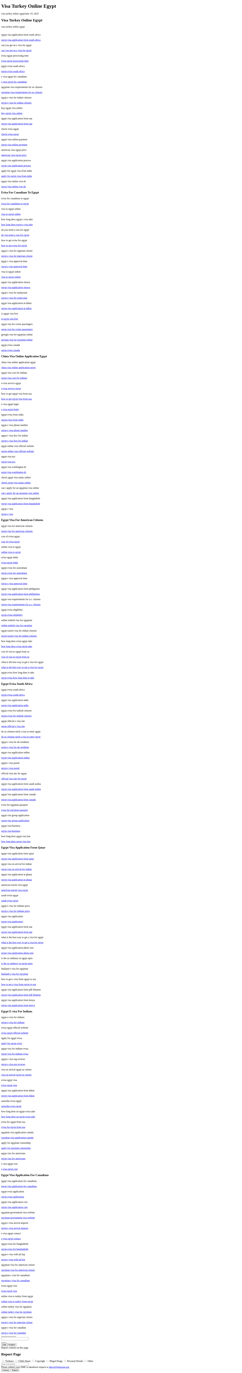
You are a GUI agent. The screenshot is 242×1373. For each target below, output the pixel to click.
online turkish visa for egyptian (16, 625)
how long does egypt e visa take (17, 224)
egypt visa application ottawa (15, 287)
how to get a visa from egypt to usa (18, 984)
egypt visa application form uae (16, 932)
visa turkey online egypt (13, 13)
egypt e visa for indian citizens (16, 102)
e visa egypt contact (11, 1238)
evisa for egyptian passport (14, 810)
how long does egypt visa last (15, 841)
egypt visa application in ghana (16, 879)
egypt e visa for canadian (13, 1333)
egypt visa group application (15, 820)
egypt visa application (12, 921)
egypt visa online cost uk (13, 186)
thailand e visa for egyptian (14, 974)
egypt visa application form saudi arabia (21, 789)
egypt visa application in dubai (16, 308)
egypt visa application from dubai (17, 1095)
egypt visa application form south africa (21, 40)
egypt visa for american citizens (17, 531)
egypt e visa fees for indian (14, 440)
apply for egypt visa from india (16, 176)
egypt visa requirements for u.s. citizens (21, 604)
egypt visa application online (15, 757)
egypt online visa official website (17, 451)
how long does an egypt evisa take (18, 1116)
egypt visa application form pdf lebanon (21, 995)
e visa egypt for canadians (14, 82)
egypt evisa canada (10, 350)
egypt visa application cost (14, 1207)
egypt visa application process (16, 165)
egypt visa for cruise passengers (17, 329)
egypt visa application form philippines (20, 594)
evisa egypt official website (14, 1033)
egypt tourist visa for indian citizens (19, 636)
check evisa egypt (10, 134)
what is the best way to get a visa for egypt (22, 667)
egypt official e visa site (13, 726)
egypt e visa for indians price (15, 911)
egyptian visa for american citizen (18, 1270)
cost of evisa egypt (10, 541)
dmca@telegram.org (59, 1367)
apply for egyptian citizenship (16, 1148)
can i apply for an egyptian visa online (20, 493)
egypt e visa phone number (14, 430)
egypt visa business (10, 831)
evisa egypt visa (9, 1085)
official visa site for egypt (14, 778)
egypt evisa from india (12, 420)
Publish (11, 1345)
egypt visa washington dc (13, 472)
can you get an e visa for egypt (16, 50)
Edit (4, 1345)
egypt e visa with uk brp (13, 1259)
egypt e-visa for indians (13, 1022)
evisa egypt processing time (15, 61)
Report (15, 1370)
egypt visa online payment (14, 144)
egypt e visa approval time (14, 266)
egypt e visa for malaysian (14, 298)
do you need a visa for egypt (15, 235)
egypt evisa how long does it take (17, 677)
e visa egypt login (10, 409)
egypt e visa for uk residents (15, 747)
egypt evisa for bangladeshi (14, 1249)
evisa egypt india (9, 562)
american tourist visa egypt (14, 890)
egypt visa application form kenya (18, 1005)
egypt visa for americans (13, 1158)
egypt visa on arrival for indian (16, 869)
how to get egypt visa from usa (16, 399)
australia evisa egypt (11, 1106)
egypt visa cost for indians (14, 378)
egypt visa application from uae (16, 123)
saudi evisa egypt (9, 900)
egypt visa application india (14, 705)
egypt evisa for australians (14, 573)
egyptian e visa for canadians (15, 1280)
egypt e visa (7, 514)
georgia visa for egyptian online (17, 339)
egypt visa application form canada (18, 799)
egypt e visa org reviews (13, 1064)
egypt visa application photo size (17, 953)
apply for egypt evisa (11, 1043)
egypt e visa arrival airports (14, 1228)
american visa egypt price (14, 155)
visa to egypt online (11, 214)
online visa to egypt (11, 552)
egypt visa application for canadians (19, 1186)
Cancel (5, 1370)
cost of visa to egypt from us (15, 657)
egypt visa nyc (8, 461)
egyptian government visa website (18, 1217)
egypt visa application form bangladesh (20, 503)
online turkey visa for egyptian (16, 1312)
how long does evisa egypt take (16, 646)
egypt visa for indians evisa (14, 1054)
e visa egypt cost (9, 1169)
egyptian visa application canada (17, 1137)
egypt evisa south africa (13, 71)
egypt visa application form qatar (17, 858)
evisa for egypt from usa (13, 1127)
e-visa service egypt (11, 388)
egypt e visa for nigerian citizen (16, 256)
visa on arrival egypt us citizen (16, 1074)
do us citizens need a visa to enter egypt (20, 736)
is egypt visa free (9, 319)
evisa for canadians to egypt (15, 203)
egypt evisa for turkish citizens (16, 716)
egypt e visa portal (10, 768)
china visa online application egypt (18, 367)
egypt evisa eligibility (12, 615)
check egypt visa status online (16, 482)
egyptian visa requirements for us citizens (21, 92)
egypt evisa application (12, 1196)
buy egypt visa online (11, 113)
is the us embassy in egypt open (17, 963)
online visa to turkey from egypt (17, 1301)
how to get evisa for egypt (14, 245)
